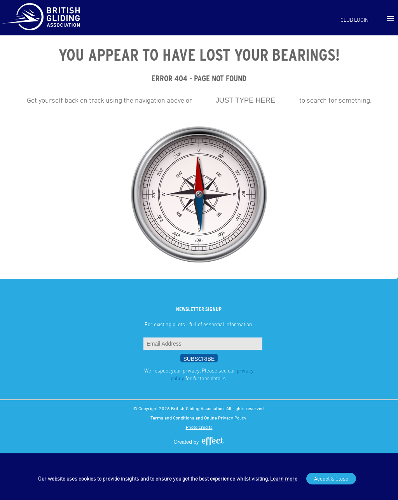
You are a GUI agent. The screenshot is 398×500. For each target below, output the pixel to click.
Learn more (283, 478)
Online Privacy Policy (225, 417)
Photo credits (199, 427)
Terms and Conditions (172, 417)
